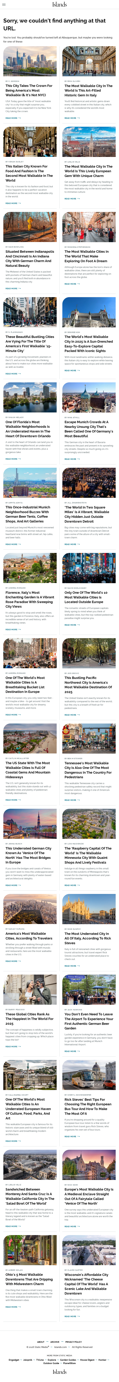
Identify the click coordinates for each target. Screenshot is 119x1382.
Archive (54, 1342)
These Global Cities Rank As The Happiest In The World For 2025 (29, 1019)
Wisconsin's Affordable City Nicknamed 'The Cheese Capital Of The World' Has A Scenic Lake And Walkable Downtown (86, 1284)
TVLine (40, 1360)
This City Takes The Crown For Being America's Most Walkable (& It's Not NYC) (29, 90)
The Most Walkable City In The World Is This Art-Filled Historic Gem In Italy (88, 90)
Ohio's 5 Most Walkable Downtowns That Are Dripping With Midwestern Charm (29, 1279)
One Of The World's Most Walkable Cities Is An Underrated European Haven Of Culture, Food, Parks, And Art (28, 1108)
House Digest (87, 1360)
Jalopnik (27, 1360)
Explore (52, 1360)
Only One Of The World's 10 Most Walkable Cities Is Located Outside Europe (86, 597)
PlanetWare (69, 1363)
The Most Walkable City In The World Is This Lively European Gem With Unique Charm (88, 171)
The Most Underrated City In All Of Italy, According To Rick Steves (88, 938)
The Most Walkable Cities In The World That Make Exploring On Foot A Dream (87, 256)
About (40, 1342)
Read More (11, 118)
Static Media (41, 1347)
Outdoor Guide (51, 1363)
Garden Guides (68, 1360)
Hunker (102, 1360)
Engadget (14, 1360)
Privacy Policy (73, 1342)
